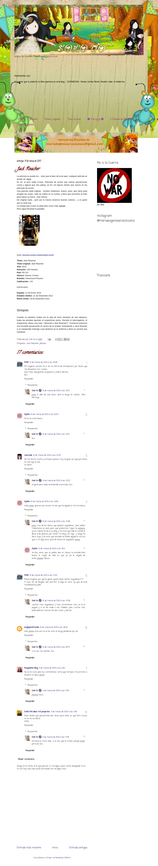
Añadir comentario (26, 759)
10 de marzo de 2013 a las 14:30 (43, 575)
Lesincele (28, 455)
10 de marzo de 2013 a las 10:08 (43, 362)
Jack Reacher (32, 343)
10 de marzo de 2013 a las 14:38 (56, 600)
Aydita (27, 414)
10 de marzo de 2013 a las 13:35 (44, 501)
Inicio (55, 848)
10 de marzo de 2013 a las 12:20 (47, 455)
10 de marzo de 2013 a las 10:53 (44, 414)
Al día (20, 119)
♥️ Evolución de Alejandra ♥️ (121, 119)
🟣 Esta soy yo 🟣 (95, 119)
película (43, 343)
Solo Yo (32, 339)
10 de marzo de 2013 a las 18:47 (56, 647)
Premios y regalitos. (52, 119)
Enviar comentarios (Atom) (58, 857)
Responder (28, 378)
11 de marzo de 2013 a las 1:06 (64, 711)
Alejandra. (33, 119)
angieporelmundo (31, 627)
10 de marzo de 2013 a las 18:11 (51, 548)
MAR (26, 362)
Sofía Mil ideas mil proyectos (37, 711)
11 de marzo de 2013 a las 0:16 (52, 668)
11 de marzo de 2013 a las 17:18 (55, 690)
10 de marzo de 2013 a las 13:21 (56, 390)
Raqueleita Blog (31, 668)
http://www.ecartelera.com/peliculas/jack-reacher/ (38, 255)
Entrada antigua (78, 848)
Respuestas (32, 385)
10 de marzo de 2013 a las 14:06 (56, 521)
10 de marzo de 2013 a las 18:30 (54, 627)
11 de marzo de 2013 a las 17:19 (55, 737)
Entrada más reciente (29, 848)
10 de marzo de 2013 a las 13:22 (56, 480)
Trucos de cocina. (74, 119)
